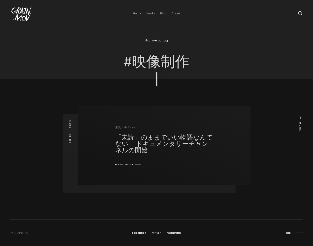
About (176, 13)
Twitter (156, 233)
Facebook (139, 233)
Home (137, 13)
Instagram (173, 233)
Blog (163, 13)
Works (151, 13)
